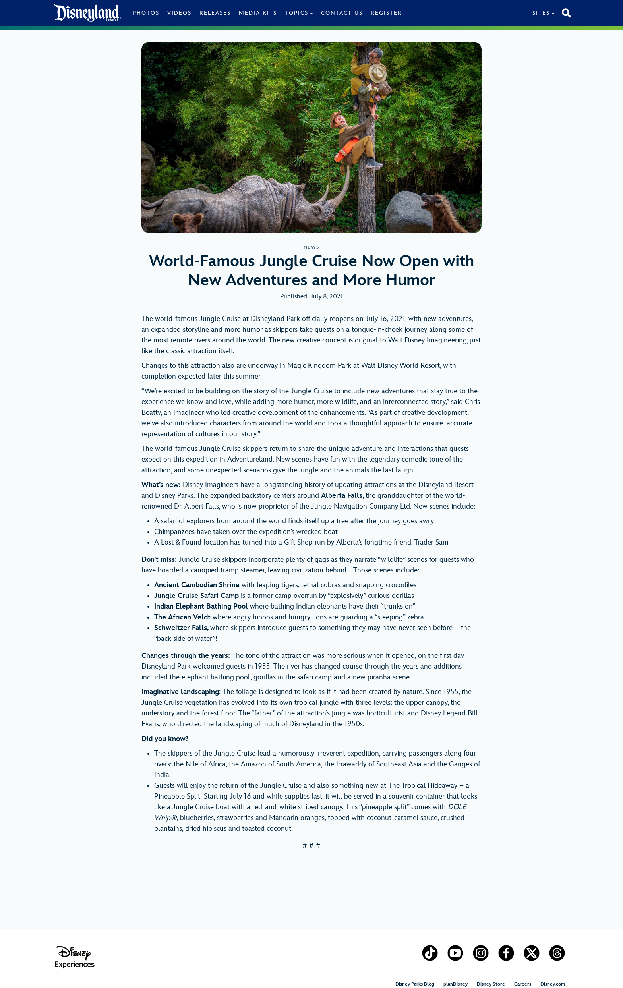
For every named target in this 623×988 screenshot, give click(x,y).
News (312, 247)
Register (386, 13)
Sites (541, 13)
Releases (215, 13)
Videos (179, 13)
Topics (296, 13)
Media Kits (258, 13)
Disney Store (491, 984)
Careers (522, 984)
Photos (146, 13)
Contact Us (342, 13)
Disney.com (552, 984)
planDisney (455, 984)
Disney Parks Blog (414, 984)
